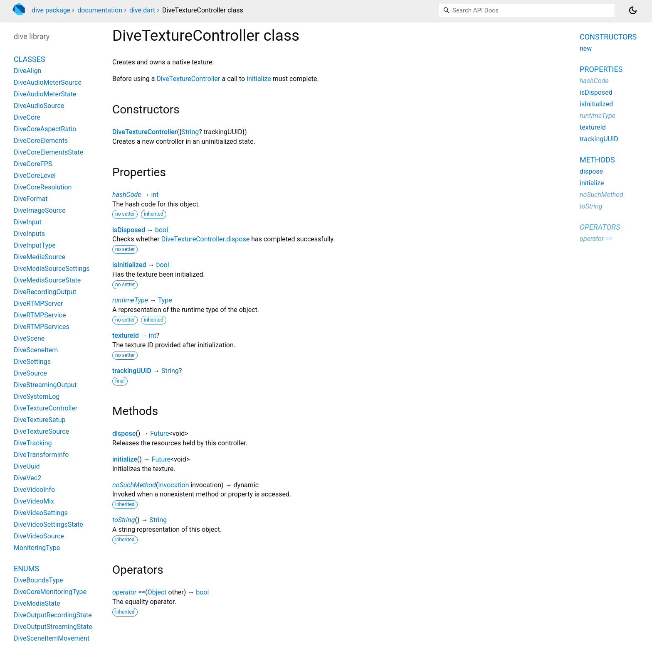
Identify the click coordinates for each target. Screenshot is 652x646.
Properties (601, 69)
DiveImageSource (40, 210)
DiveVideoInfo (34, 490)
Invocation (173, 485)
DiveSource (30, 373)
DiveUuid (27, 466)
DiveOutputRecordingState (53, 615)
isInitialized (129, 265)
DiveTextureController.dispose (205, 239)
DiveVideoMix (34, 501)
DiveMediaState (37, 603)
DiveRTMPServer (38, 303)
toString (123, 520)
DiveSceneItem (36, 350)
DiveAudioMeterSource (48, 82)
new (586, 48)
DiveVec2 (27, 478)
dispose (124, 433)
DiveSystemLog (36, 396)
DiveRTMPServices (41, 327)
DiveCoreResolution (43, 187)
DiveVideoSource (39, 536)
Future (159, 433)
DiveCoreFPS (33, 164)
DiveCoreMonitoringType (50, 592)
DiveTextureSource (41, 431)
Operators (600, 227)
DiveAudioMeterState (45, 94)
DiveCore (27, 117)
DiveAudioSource (39, 106)
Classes (29, 59)
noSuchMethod (134, 485)
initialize (259, 79)
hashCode (126, 195)
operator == (128, 592)
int (154, 195)
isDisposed (128, 230)
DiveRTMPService (40, 315)
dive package (51, 10)
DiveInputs (29, 234)
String (190, 132)
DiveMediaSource (39, 257)
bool (161, 230)
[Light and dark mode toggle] (633, 10)
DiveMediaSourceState (47, 280)
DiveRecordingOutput (45, 292)
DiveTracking (33, 443)
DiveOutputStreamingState (53, 627)
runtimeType (130, 300)
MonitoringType (37, 548)
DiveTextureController (188, 79)
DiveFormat (31, 199)
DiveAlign (28, 71)
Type (165, 300)
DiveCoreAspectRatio (45, 129)
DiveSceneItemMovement (51, 638)
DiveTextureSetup (40, 420)
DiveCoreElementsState (48, 152)
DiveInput (28, 222)
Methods (597, 159)
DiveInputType (35, 245)
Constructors (608, 36)
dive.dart (142, 10)
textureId (125, 335)
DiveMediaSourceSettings (52, 269)
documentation (99, 10)
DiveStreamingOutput (45, 385)
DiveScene (29, 338)
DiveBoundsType (38, 580)
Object (157, 592)
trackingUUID (131, 371)
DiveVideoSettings (41, 513)
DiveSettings (32, 362)
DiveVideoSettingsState (48, 524)
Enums (26, 568)
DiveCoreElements (41, 141)
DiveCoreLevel (35, 175)
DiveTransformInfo (41, 455)
